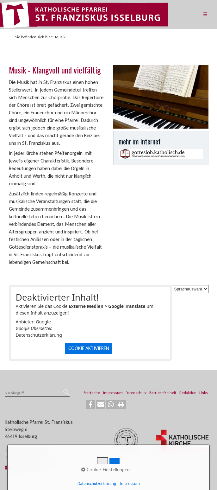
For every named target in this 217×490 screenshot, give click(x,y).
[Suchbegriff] (37, 394)
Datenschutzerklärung (39, 335)
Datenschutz (136, 392)
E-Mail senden (22, 467)
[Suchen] (66, 393)
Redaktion (187, 392)
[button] (90, 404)
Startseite (92, 392)
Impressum (113, 392)
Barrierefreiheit (162, 392)
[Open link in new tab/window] (161, 154)
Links (203, 392)
